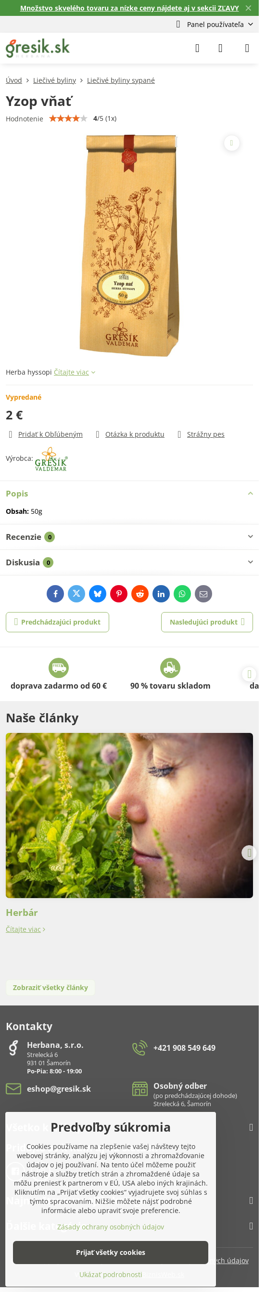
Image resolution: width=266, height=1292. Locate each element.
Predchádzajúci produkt (57, 622)
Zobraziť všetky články (50, 987)
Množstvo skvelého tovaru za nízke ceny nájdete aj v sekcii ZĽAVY (129, 8)
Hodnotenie (24, 118)
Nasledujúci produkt (207, 622)
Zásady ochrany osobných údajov (110, 1226)
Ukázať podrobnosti (110, 1274)
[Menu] (247, 48)
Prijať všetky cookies (110, 1252)
